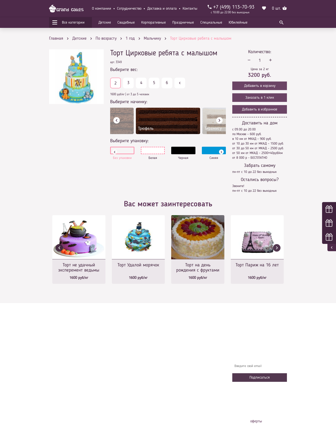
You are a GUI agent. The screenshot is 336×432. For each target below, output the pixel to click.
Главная (118, 350)
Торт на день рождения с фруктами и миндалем (197, 268)
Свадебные (126, 22)
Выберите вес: (124, 69)
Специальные (211, 22)
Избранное (120, 382)
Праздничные (183, 22)
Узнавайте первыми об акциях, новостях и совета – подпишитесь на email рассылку (258, 353)
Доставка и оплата (162, 9)
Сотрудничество (129, 9)
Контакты (190, 9)
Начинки (119, 376)
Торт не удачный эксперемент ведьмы (78, 268)
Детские (104, 22)
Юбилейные (238, 22)
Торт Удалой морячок (138, 265)
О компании (101, 9)
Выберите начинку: (128, 102)
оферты (256, 421)
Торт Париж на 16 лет (257, 265)
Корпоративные (153, 22)
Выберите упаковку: (129, 141)
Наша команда (123, 395)
